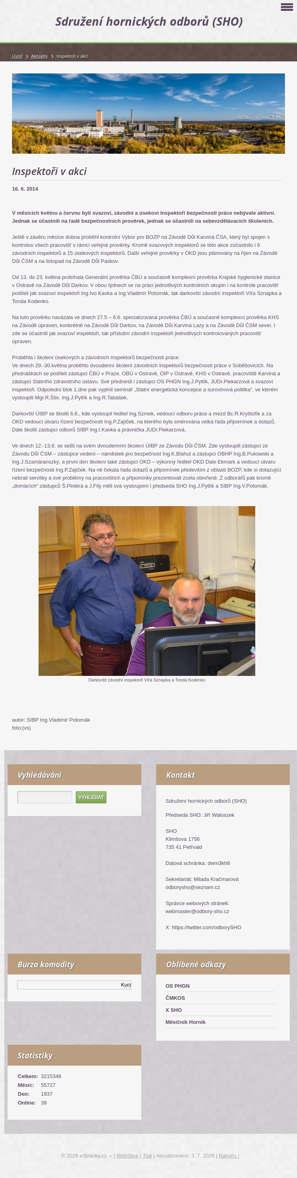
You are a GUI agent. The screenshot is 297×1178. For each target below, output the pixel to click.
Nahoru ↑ (229, 1156)
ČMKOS (175, 998)
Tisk (147, 1156)
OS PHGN (178, 986)
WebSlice (127, 1156)
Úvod (17, 56)
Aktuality (39, 56)
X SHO (174, 1010)
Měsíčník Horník (186, 1022)
